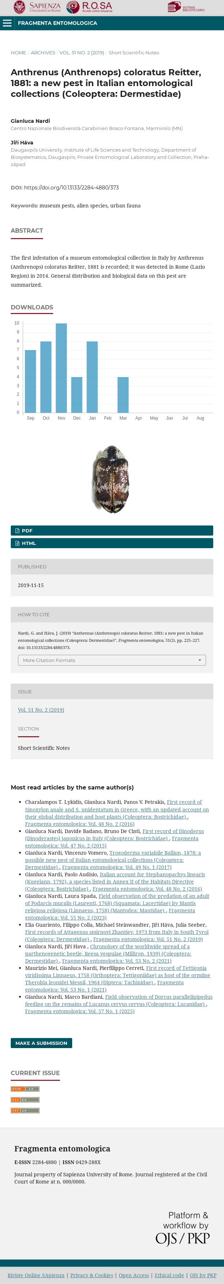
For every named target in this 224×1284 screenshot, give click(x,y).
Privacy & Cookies (91, 1275)
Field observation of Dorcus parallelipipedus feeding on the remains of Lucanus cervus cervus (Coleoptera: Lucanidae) (119, 1000)
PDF (26, 530)
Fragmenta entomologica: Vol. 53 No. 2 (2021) (117, 960)
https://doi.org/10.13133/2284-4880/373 (71, 187)
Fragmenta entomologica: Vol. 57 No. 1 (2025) (80, 1011)
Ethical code (169, 1275)
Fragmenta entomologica (57, 23)
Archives (43, 52)
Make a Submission (41, 1043)
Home (18, 52)
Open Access (134, 1275)
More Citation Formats (49, 660)
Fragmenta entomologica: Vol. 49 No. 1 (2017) (117, 867)
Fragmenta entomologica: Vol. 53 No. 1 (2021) (104, 986)
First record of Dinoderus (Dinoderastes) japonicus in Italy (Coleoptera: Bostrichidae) (114, 835)
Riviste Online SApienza (36, 1275)
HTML (28, 543)
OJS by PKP (203, 1275)
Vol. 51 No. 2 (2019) (82, 52)
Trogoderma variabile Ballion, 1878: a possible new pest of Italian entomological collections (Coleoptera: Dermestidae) (113, 860)
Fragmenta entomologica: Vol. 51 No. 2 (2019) (148, 939)
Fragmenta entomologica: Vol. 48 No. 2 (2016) (80, 823)
